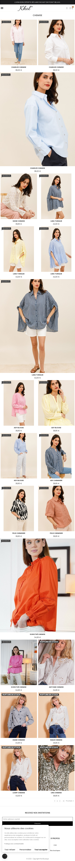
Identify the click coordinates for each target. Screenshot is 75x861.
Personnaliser (25, 849)
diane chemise (19, 740)
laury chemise (19, 793)
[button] (67, 8)
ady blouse (19, 428)
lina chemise (56, 793)
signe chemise (19, 221)
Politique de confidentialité (14, 844)
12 (63, 801)
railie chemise (56, 740)
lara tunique (56, 221)
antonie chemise (56, 687)
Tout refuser (10, 849)
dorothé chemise (37, 634)
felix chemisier (18, 533)
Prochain (70, 801)
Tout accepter (41, 849)
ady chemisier (56, 480)
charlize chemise (18, 67)
